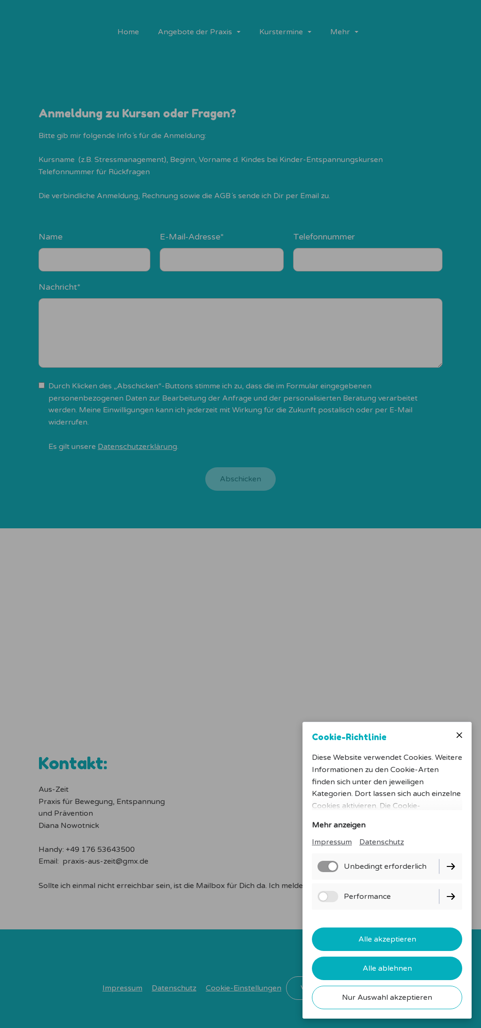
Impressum (332, 842)
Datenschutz (381, 842)
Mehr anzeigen (338, 825)
